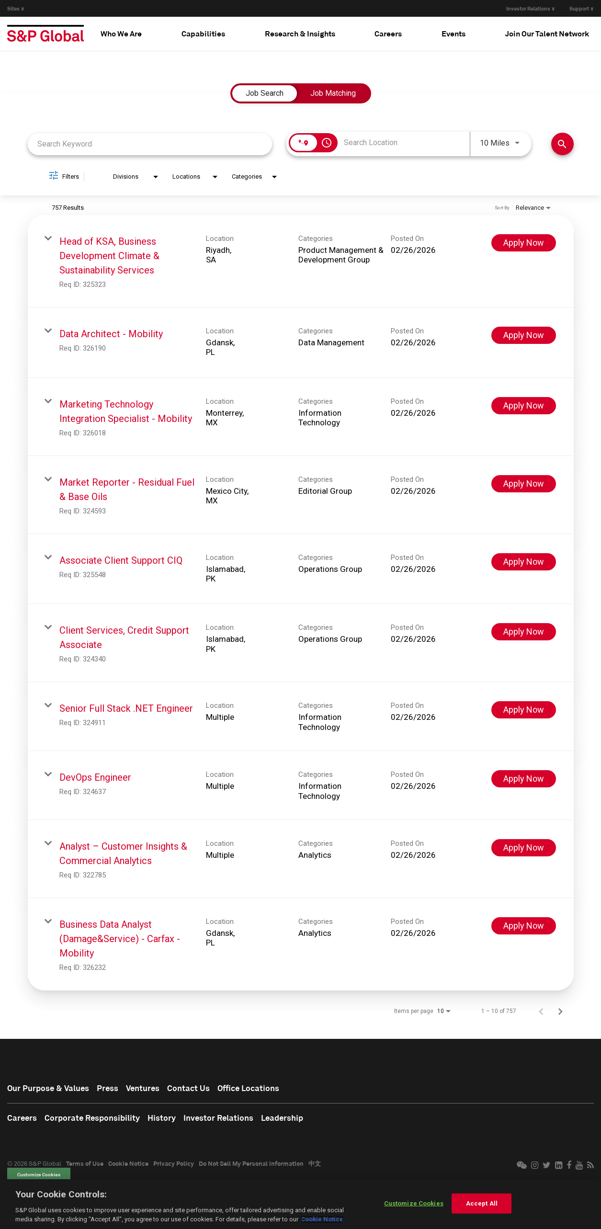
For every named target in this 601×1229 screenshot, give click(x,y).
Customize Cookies (38, 1176)
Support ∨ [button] (581, 8)
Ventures (148, 1088)
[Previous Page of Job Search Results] (541, 1011)
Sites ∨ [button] (15, 8)
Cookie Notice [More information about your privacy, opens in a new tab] (322, 1219)
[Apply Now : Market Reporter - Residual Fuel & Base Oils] (523, 483)
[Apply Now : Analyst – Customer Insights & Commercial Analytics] (523, 847)
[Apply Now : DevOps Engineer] (523, 778)
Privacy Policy (173, 1164)
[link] (301, 261)
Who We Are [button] (121, 33)
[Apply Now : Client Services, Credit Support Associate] (523, 631)
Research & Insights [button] (300, 33)
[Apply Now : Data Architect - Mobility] (523, 335)
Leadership (291, 1119)
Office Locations (258, 1088)
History (166, 1119)
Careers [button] (388, 33)
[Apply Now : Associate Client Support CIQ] (523, 561)
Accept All (482, 1203)
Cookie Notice (128, 1164)
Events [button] (453, 33)
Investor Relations (225, 1119)
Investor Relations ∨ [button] (530, 8)
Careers (22, 1119)
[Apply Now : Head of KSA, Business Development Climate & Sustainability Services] (523, 242)
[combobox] (150, 144)
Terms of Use (84, 1164)
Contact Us (195, 1088)
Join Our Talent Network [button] (547, 33)
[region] (300, 1204)
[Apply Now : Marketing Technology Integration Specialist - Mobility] (523, 405)
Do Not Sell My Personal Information (251, 1164)
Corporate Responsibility (95, 1119)
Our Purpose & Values (50, 1088)
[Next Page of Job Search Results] (560, 1011)
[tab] (121, 33)
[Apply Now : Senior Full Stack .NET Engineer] (523, 709)
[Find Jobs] (562, 144)
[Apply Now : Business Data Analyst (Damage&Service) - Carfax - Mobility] (523, 925)
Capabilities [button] (203, 33)
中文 (314, 1164)
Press (112, 1088)
